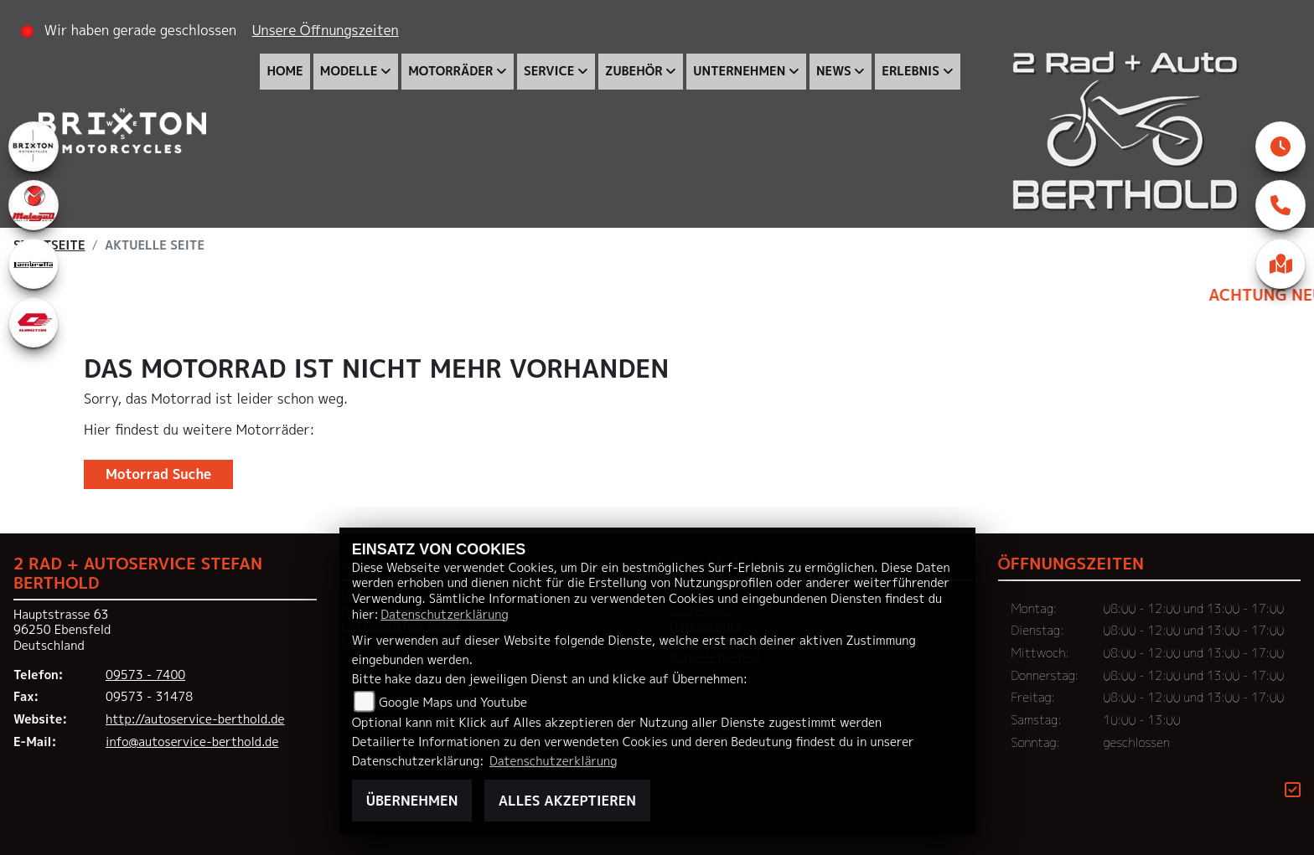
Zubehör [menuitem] (634, 71)
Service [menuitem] (549, 71)
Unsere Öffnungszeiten (325, 30)
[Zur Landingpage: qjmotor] (33, 322)
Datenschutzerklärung (444, 614)
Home (284, 71)
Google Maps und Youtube (453, 702)
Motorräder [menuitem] (450, 71)
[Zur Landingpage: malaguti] (33, 205)
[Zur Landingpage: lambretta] (33, 264)
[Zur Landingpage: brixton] (33, 146)
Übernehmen (412, 800)
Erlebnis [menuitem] (910, 71)
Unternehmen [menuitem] (739, 71)
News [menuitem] (833, 71)
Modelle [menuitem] (349, 71)
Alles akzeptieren (567, 800)
